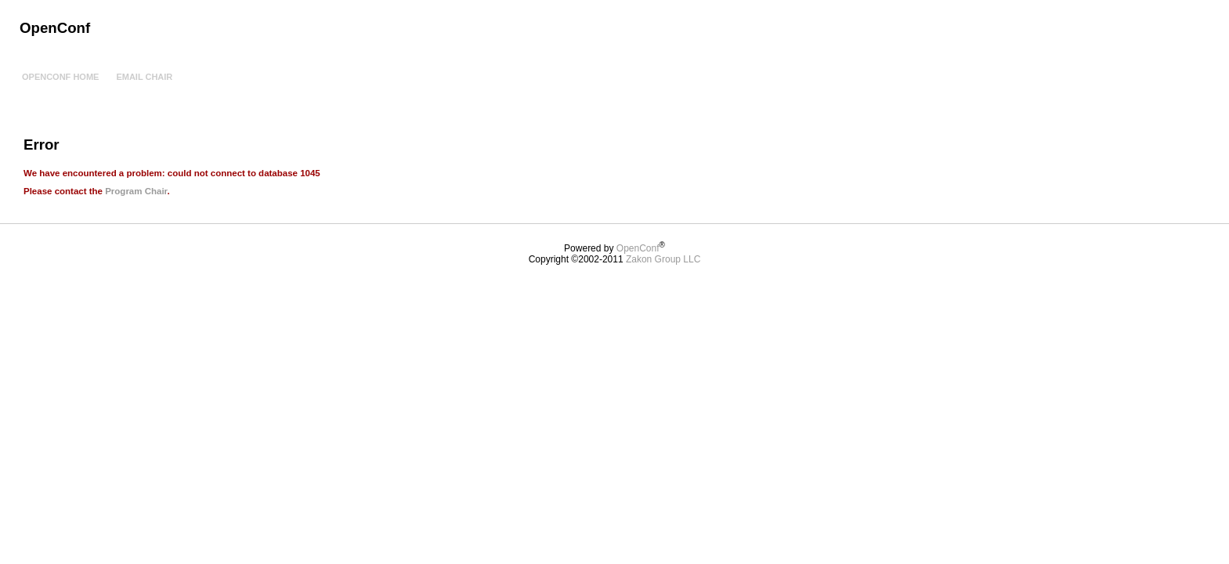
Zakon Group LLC (663, 259)
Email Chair (144, 76)
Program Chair (136, 191)
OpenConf (638, 248)
